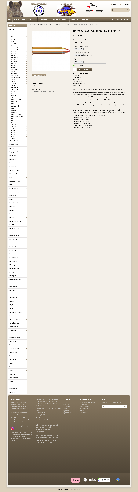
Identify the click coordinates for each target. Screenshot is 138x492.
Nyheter (12, 272)
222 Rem (19, 51)
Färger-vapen (18, 188)
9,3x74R (19, 134)
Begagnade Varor (15, 152)
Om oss (24, 19)
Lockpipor (18, 250)
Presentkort (13, 283)
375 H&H (19, 86)
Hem (9, 19)
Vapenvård (18, 352)
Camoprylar (13, 166)
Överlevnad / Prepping (18, 385)
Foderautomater (14, 181)
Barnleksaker (13, 145)
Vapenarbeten (44, 19)
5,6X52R (19, 96)
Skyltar (11, 301)
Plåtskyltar (12, 276)
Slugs (13, 138)
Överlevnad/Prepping (60, 19)
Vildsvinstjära (18, 359)
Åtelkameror (13, 378)
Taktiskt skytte (18, 323)
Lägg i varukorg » (84, 69)
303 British (19, 75)
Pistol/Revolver (18, 141)
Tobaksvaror (13, 327)
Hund (11, 199)
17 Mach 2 (19, 41)
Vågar (11, 363)
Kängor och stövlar (15, 232)
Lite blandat (13, 239)
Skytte (18, 305)
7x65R (19, 122)
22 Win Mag (19, 47)
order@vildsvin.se (22, 409)
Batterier (12, 148)
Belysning (12, 156)
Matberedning (14, 261)
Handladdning (18, 192)
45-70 (19, 92)
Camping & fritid (14, 170)
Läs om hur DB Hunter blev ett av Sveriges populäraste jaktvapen (47, 436)
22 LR (19, 45)
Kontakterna (84, 404)
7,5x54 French (19, 108)
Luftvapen (12, 254)
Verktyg (11, 356)
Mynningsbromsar (15, 265)
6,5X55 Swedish (19, 100)
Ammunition (18, 33)
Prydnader (12, 290)
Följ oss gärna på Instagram (21, 426)
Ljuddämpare (13, 243)
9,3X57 (19, 128)
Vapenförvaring (14, 338)
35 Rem (19, 84)
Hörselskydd (13, 203)
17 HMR (19, 39)
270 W (19, 59)
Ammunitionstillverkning (87, 403)
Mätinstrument (14, 268)
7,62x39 (19, 110)
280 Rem (19, 63)
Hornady (15, 90)
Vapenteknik (13, 345)
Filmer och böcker (18, 174)
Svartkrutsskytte (18, 319)
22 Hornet (19, 43)
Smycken (12, 316)
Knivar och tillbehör (18, 221)
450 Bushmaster (19, 94)
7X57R (19, 120)
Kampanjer (13, 389)
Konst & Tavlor (14, 228)
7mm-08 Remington (19, 116)
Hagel (19, 136)
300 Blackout (19, 69)
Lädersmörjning (14, 257)
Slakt (11, 308)
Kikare (11, 210)
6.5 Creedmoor (19, 104)
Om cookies (83, 413)
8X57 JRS (19, 124)
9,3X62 (19, 130)
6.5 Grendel (19, 106)
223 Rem (19, 53)
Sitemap (12, 392)
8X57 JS (19, 126)
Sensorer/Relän (14, 297)
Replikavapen (14, 294)
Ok (125, 406)
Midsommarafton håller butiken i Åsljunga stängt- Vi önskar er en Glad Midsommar (48, 404)
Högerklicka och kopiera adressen (43, 92)
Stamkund (124, 4)
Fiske (18, 177)
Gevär (18, 37)
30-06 (19, 65)
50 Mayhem (15, 98)
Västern (18, 374)
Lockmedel (12, 247)
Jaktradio (12, 206)
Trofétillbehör (18, 330)
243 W (19, 55)
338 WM (19, 82)
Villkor (16, 19)
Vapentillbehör (18, 348)
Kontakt (32, 19)
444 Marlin (19, 88)
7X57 (19, 118)
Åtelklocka (12, 381)
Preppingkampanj (15, 279)
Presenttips (13, 287)
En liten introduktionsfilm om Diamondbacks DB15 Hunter (46, 441)
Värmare (12, 367)
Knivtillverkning (14, 225)
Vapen (73, 19)
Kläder (18, 217)
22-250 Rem (19, 49)
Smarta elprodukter (15, 312)
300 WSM (19, 73)
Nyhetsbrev (67, 413)
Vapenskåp (13, 341)
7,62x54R (19, 112)
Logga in (114, 4)
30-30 (19, 67)
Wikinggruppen (75, 489)
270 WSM (19, 61)
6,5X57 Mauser (19, 102)
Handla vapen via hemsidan (21, 420)
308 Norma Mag (19, 78)
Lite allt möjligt (83, 19)
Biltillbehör (12, 159)
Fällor (11, 185)
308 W (19, 80)
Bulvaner (12, 163)
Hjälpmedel (13, 196)
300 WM (19, 72)
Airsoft (11, 29)
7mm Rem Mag (19, 114)
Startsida (32, 24)
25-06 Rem (19, 57)
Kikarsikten (18, 214)
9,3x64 (13, 132)
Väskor (18, 370)
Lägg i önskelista (39, 75)
